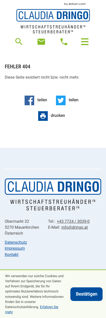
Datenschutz (16, 242)
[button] (64, 41)
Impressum (15, 248)
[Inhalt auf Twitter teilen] (67, 100)
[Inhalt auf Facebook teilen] (36, 100)
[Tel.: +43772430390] (72, 222)
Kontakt (12, 254)
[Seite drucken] (51, 116)
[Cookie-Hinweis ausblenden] (86, 294)
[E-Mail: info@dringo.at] (41, 41)
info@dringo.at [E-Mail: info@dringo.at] (75, 227)
